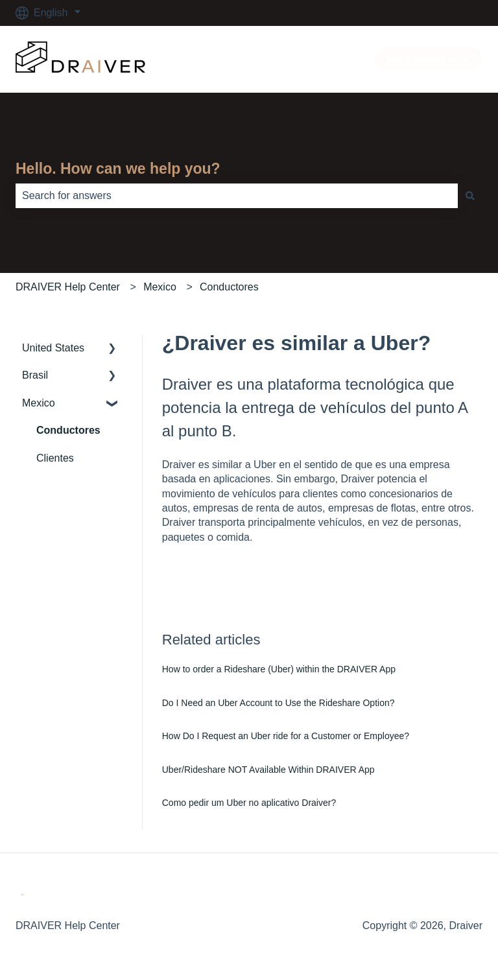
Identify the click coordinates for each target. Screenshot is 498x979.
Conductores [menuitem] (68, 430)
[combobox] (237, 195)
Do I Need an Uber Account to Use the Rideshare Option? (278, 703)
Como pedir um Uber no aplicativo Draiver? (249, 802)
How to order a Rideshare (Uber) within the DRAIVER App (279, 669)
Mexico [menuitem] (38, 402)
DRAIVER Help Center (68, 286)
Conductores (229, 286)
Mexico (159, 286)
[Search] (470, 195)
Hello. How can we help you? (118, 168)
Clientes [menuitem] (55, 458)
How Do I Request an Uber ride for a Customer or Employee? (285, 736)
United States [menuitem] (53, 347)
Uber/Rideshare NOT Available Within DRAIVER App (268, 769)
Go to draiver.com (428, 58)
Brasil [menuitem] (35, 375)
